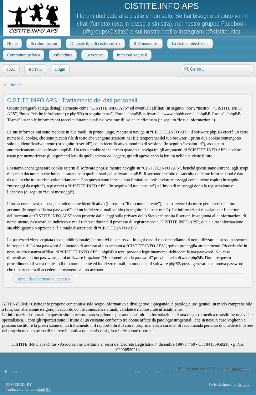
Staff (136, 371)
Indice (16, 84)
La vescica (94, 55)
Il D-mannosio (145, 43)
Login (59, 69)
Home (11, 43)
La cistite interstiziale (189, 43)
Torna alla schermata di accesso (43, 279)
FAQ (10, 69)
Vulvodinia (62, 55)
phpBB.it (44, 389)
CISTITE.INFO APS (161, 6)
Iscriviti (34, 69)
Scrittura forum (43, 43)
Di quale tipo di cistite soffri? (95, 43)
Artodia (243, 384)
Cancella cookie (158, 371)
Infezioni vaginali (131, 55)
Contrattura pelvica (23, 55)
